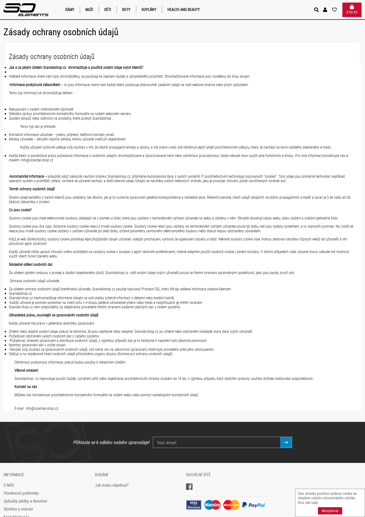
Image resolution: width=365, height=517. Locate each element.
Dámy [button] (69, 9)
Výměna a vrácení (18, 509)
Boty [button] (126, 9)
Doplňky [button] (148, 9)
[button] (325, 10)
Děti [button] (107, 9)
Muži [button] (89, 9)
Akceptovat (330, 510)
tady (314, 502)
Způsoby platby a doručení (25, 501)
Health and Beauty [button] (183, 9)
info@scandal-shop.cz (37, 160)
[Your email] (216, 442)
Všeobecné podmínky (21, 493)
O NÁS (8, 485)
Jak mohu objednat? (112, 485)
